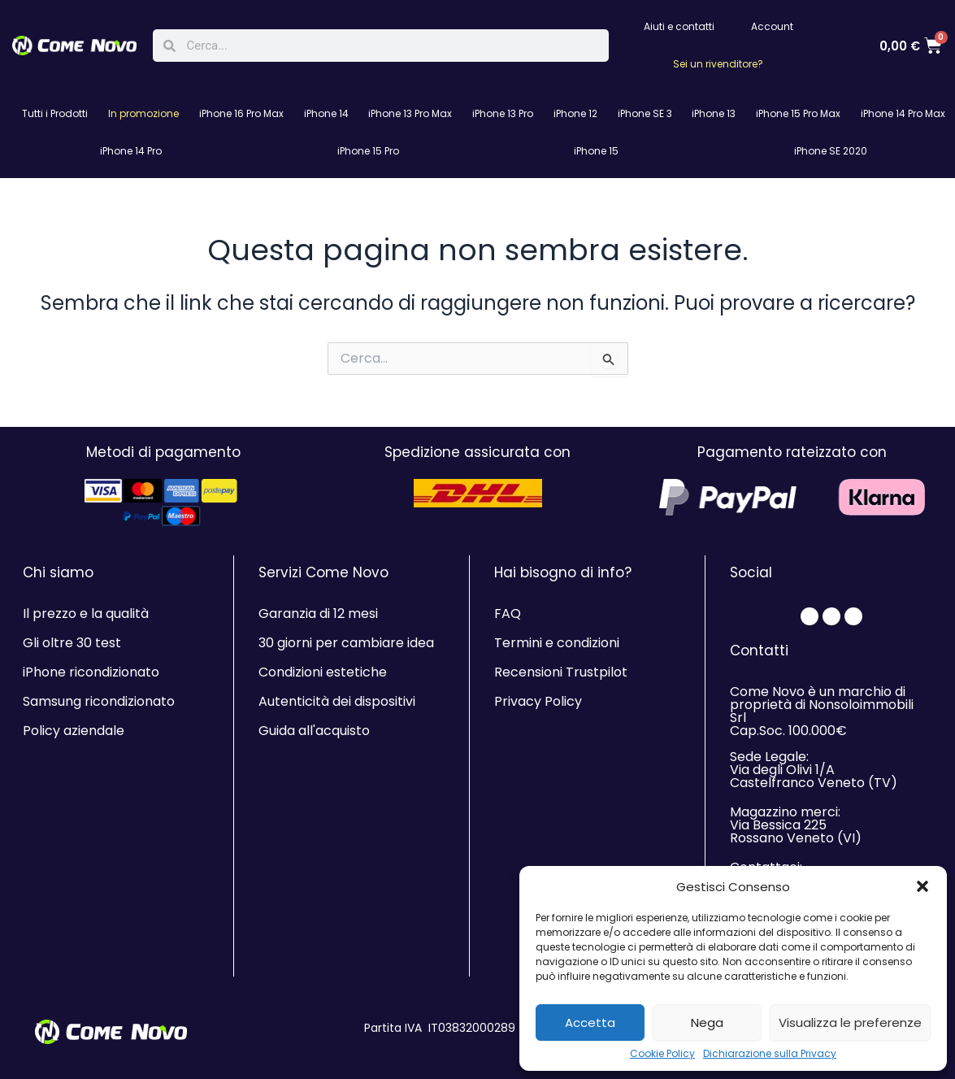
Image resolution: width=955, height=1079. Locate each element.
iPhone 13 (714, 113)
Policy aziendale (73, 730)
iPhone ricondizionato (91, 672)
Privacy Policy (538, 701)
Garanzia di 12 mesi (318, 613)
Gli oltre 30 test (72, 642)
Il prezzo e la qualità (86, 613)
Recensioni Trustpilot (560, 672)
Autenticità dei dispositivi (336, 701)
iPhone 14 (326, 113)
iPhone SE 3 (645, 113)
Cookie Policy (662, 1054)
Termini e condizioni (556, 642)
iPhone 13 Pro (502, 113)
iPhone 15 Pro (368, 151)
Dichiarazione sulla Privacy (769, 1054)
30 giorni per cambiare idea (346, 642)
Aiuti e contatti (679, 26)
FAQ (507, 613)
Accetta (590, 1022)
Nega (707, 1022)
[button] (922, 886)
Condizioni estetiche (322, 672)
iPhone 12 (575, 113)
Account (772, 26)
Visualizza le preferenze (850, 1022)
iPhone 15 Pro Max (798, 113)
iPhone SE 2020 (830, 151)
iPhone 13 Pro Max (410, 113)
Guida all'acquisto (314, 730)
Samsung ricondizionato (99, 701)
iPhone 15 (596, 151)
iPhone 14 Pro (131, 151)
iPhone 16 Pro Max (241, 113)
